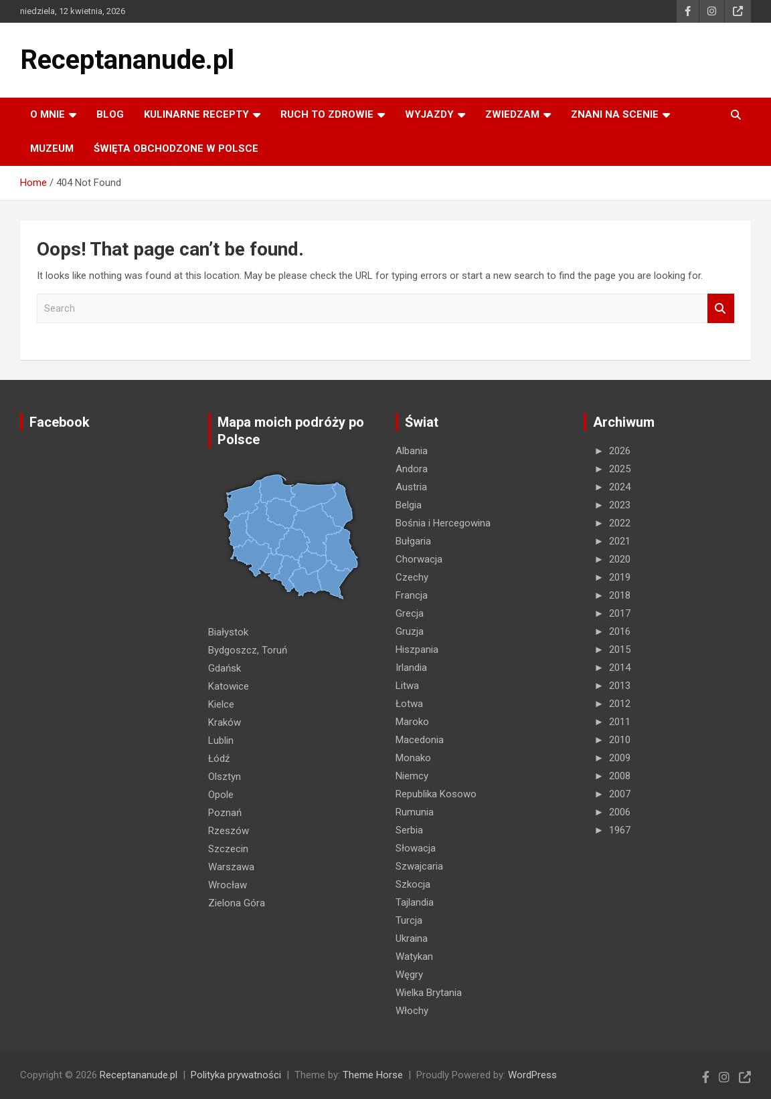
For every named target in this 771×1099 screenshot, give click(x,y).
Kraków (224, 722)
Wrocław (227, 885)
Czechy (412, 577)
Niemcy (412, 776)
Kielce (221, 704)
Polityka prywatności (236, 1075)
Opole (221, 795)
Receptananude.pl (127, 60)
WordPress (532, 1075)
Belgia (409, 505)
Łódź (219, 759)
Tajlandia (415, 902)
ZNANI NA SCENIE (615, 114)
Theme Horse (373, 1075)
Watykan (414, 957)
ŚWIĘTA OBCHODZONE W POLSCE (176, 148)
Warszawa (231, 867)
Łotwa (409, 704)
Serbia (409, 830)
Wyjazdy (429, 114)
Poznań (225, 813)
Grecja (410, 613)
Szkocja (413, 884)
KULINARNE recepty (196, 114)
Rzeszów (228, 831)
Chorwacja (419, 559)
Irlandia (411, 668)
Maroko (412, 722)
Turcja (409, 920)
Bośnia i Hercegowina (443, 523)
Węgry (409, 975)
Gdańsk (224, 668)
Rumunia (415, 812)
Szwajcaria (419, 866)
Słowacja (416, 848)
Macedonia (420, 740)
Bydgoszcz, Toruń (247, 650)
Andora (412, 469)
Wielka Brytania (429, 993)
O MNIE (47, 114)
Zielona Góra (236, 903)
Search (720, 309)
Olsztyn (224, 777)
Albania (412, 451)
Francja (412, 595)
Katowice (228, 686)
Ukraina (412, 938)
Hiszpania (417, 649)
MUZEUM (52, 148)
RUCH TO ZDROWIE (326, 114)
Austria (411, 487)
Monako (413, 758)
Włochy (412, 1011)
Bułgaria (413, 541)
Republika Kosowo (436, 794)
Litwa (407, 686)
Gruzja (410, 631)
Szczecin (228, 849)
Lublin (221, 740)
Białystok (228, 632)
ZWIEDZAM (512, 114)
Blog (110, 114)
